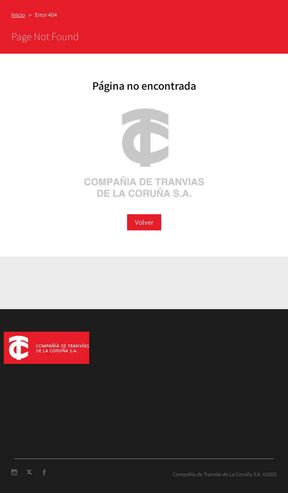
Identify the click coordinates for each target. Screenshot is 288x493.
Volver (144, 222)
